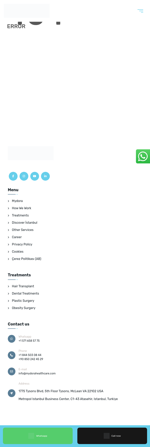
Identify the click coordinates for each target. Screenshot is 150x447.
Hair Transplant (23, 286)
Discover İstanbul (24, 222)
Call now (112, 436)
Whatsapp (37, 436)
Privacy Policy (22, 244)
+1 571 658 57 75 (29, 340)
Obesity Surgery (23, 308)
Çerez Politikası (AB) (26, 259)
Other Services (23, 230)
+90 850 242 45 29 (31, 359)
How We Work (21, 208)
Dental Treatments (25, 293)
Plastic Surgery (23, 301)
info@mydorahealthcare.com (37, 373)
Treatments (20, 215)
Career (17, 237)
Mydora (17, 201)
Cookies (17, 251)
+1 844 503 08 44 (30, 355)
